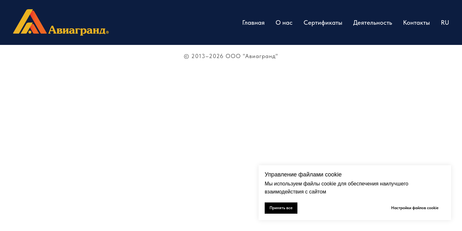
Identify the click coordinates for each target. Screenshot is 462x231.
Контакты (416, 22)
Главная (253, 22)
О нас (284, 22)
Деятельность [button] (372, 22)
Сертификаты (323, 22)
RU (445, 22)
